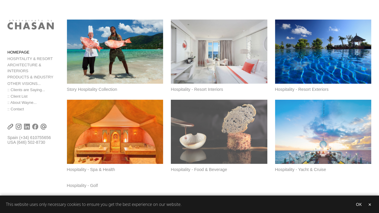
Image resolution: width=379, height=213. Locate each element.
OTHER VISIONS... (24, 84)
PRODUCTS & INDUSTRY (30, 78)
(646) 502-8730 (31, 143)
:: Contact (15, 109)
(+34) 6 (26, 138)
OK (359, 204)
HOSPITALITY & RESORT (30, 65)
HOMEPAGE (18, 59)
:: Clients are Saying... (26, 90)
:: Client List (17, 97)
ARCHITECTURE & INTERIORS (35, 71)
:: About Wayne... (22, 103)
